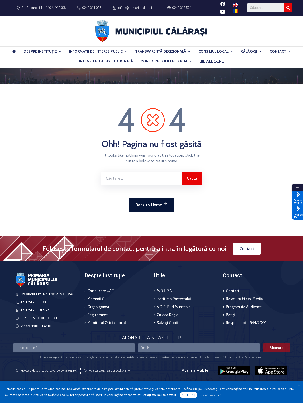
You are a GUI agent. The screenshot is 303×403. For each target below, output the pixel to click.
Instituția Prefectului (174, 299)
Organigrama (98, 307)
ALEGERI (215, 61)
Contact (280, 51)
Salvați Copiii (168, 322)
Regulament (97, 315)
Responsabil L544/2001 (246, 322)
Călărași (251, 51)
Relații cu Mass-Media (244, 299)
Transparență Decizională (163, 51)
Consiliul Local (216, 51)
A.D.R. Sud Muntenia (174, 307)
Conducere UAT (100, 291)
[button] (60, 51)
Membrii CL (96, 299)
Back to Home (151, 204)
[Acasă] (14, 53)
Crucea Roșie (167, 315)
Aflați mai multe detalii (159, 395)
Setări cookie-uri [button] (211, 395)
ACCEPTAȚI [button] (189, 395)
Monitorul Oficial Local (166, 61)
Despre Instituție (43, 51)
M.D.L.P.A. (165, 291)
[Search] (288, 7)
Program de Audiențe (244, 307)
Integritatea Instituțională (106, 61)
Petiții (231, 315)
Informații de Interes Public (98, 51)
